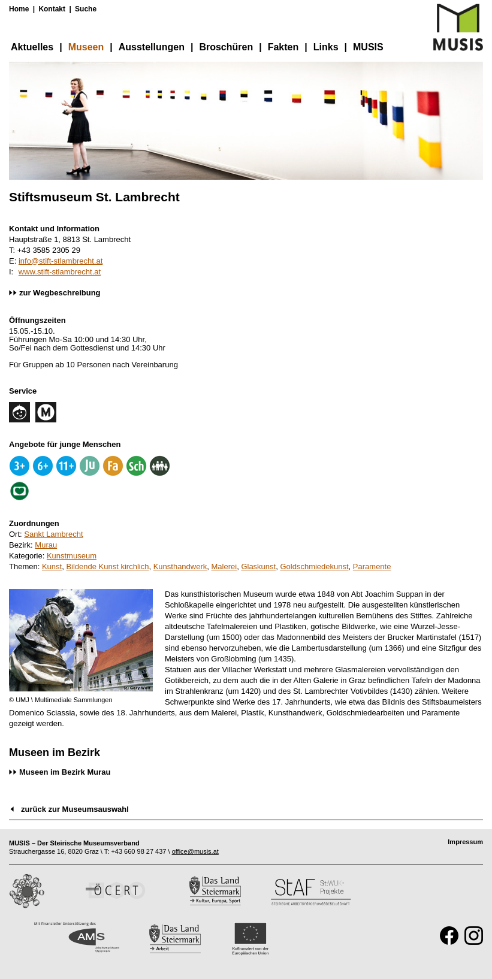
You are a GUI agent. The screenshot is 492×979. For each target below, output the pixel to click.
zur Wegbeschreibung (60, 292)
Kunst (52, 566)
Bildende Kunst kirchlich (107, 566)
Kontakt (51, 9)
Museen (86, 47)
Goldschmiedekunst (314, 566)
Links (326, 47)
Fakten (283, 47)
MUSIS (368, 47)
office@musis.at (195, 851)
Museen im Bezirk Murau (64, 772)
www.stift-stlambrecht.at (60, 271)
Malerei (224, 566)
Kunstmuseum (71, 555)
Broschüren (226, 47)
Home (19, 9)
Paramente (372, 566)
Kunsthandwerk (180, 566)
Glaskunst (258, 566)
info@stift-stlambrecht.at (60, 260)
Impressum (465, 841)
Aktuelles (32, 47)
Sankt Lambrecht (53, 534)
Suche (85, 9)
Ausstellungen (152, 47)
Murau (46, 544)
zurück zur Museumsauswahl (75, 809)
